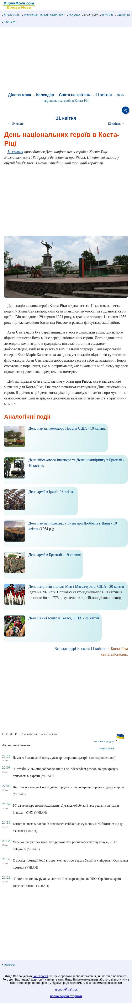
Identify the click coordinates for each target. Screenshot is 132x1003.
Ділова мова (19, 95)
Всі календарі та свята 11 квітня (79, 649)
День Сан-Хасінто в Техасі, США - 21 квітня (64, 618)
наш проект (40, 976)
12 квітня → (116, 123)
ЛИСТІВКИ (122, 15)
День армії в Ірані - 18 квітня (51, 492)
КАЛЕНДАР (90, 15)
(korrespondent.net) (102, 757)
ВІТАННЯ (106, 15)
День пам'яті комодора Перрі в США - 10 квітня (66, 428)
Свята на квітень (74, 95)
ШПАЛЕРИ (9, 22)
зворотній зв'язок (66, 989)
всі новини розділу (104, 741)
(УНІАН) (47, 776)
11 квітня (103, 95)
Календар (45, 95)
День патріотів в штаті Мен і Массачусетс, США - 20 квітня (76, 586)
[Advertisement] (66, 60)
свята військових (114, 654)
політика (8, 964)
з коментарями (106, 748)
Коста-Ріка (119, 649)
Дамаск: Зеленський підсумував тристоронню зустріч (50, 757)
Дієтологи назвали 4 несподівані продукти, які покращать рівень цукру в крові (68, 787)
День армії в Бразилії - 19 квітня (54, 555)
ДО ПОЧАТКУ (10, 15)
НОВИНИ (73, 15)
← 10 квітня (16, 123)
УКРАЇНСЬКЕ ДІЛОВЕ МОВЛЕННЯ (43, 15)
